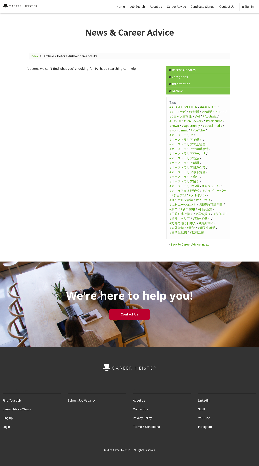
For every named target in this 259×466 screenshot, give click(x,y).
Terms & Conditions (146, 427)
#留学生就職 (178, 232)
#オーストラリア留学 (184, 181)
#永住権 (219, 214)
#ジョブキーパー (214, 190)
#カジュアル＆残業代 (184, 190)
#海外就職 (206, 223)
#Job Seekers (193, 121)
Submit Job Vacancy (82, 400)
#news (174, 125)
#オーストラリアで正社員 (187, 144)
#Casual (175, 121)
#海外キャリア (179, 218)
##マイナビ (177, 112)
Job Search (137, 6)
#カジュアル (211, 186)
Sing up (8, 418)
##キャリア (208, 107)
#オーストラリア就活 (184, 158)
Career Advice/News (17, 409)
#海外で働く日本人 (182, 223)
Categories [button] (178, 77)
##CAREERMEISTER (183, 107)
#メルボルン (197, 195)
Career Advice (176, 6)
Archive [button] (176, 91)
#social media (212, 125)
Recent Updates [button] (182, 70)
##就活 (194, 112)
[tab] (198, 69)
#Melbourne (214, 121)
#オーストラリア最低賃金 (187, 172)
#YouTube (198, 130)
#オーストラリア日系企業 (187, 167)
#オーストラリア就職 (184, 163)
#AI (197, 116)
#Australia (210, 116)
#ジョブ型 (178, 195)
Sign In (248, 6)
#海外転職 (176, 228)
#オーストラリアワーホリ (187, 153)
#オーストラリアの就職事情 (189, 149)
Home (120, 6)
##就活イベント (213, 112)
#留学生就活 (206, 228)
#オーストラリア (181, 135)
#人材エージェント (182, 204)
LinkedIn (204, 400)
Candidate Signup (203, 6)
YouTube (204, 418)
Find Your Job (12, 400)
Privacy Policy (142, 418)
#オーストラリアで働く (185, 139)
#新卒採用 (188, 209)
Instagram (205, 427)
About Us (156, 6)
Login (6, 427)
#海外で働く (201, 218)
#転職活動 (197, 232)
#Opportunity (191, 125)
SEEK (201, 409)
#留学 (191, 228)
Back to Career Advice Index (189, 244)
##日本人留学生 (180, 116)
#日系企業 (205, 209)
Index (34, 56)
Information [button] (179, 84)
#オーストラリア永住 (184, 177)
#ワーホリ (203, 200)
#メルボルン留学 (181, 200)
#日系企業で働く (181, 214)
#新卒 (173, 209)
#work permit (178, 130)
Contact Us (226, 6)
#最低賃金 (203, 214)
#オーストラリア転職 (184, 186)
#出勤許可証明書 (211, 204)
